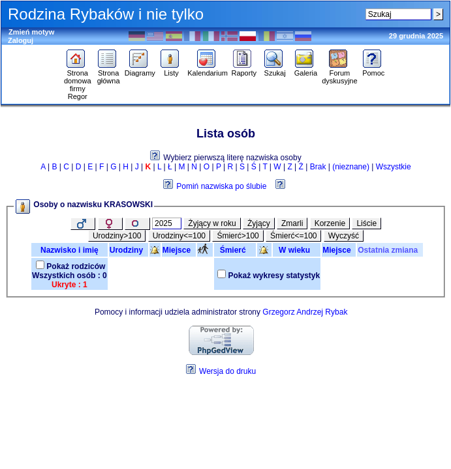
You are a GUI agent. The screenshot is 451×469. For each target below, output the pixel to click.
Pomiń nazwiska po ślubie (221, 186)
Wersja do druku (227, 371)
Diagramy (140, 70)
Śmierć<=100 (293, 235)
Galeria (306, 70)
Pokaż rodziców (75, 266)
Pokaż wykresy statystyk (274, 275)
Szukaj (275, 70)
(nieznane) (350, 166)
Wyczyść (343, 235)
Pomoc (374, 70)
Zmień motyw (31, 32)
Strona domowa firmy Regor (77, 81)
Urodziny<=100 (179, 235)
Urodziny (129, 250)
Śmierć (235, 250)
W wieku (297, 250)
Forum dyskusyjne (339, 74)
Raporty (244, 70)
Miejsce (179, 250)
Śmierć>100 (237, 235)
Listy (171, 70)
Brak (318, 166)
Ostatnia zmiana (390, 250)
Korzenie (330, 223)
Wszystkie (393, 166)
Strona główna (109, 74)
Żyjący (258, 223)
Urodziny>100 (117, 235)
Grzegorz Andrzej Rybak (304, 312)
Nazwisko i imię (69, 250)
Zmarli (292, 223)
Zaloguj (20, 40)
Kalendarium (207, 70)
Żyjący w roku (212, 223)
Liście (366, 223)
